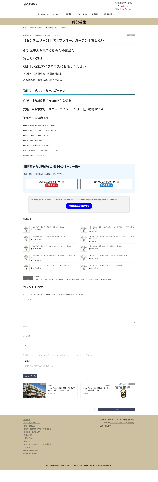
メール (26, 336)
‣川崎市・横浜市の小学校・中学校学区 (37, 429)
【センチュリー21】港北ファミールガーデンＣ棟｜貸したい (108, 265)
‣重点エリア (27, 441)
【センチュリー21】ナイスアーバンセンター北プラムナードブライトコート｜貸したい (111, 228)
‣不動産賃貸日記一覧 (30, 450)
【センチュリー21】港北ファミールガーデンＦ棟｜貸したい (108, 256)
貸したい (97, 279)
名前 (25, 326)
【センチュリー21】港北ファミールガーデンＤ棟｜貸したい (50, 265)
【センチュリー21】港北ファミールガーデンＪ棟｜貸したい (96, 389)
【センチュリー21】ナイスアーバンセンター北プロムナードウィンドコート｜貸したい (111, 238)
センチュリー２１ (50, 279)
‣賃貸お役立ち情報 (30, 453)
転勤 (103, 279)
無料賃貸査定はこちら (79, 205)
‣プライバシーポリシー (31, 422)
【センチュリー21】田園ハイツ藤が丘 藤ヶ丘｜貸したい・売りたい (62, 389)
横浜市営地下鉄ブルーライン (76, 279)
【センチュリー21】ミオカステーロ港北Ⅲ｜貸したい (48, 227)
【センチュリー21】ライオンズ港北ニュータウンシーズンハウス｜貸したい (53, 257)
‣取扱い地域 (27, 435)
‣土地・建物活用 (29, 426)
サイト (25, 345)
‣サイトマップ (28, 447)
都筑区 (109, 279)
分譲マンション (61, 279)
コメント (27, 299)
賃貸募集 (131, 35)
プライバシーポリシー (118, 422)
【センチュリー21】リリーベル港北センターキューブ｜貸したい (51, 246)
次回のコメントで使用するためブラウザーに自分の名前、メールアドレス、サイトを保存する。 (59, 355)
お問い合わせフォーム (123, 9)
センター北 (39, 279)
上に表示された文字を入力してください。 (38, 366)
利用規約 (130, 422)
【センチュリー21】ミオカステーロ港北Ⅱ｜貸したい (106, 246)
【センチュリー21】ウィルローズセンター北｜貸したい (49, 237)
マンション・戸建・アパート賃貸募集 (37, 444)
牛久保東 (89, 279)
